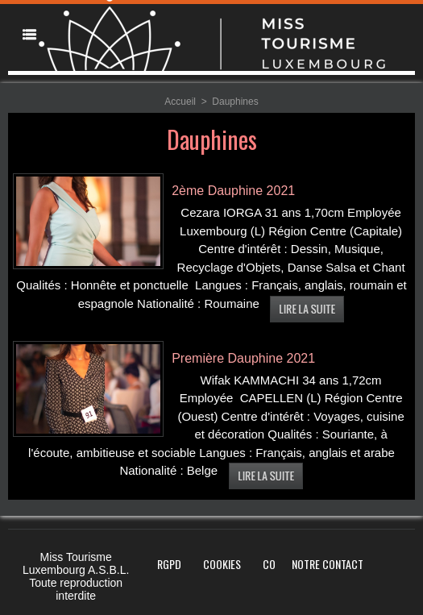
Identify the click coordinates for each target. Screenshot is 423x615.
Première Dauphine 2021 (243, 358)
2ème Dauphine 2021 (233, 190)
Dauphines (235, 101)
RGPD (169, 563)
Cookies (222, 563)
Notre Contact (327, 563)
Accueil (180, 101)
